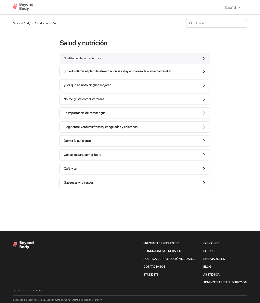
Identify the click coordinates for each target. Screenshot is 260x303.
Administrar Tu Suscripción (225, 282)
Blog (207, 266)
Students (150, 274)
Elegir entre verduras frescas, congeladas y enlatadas (134, 127)
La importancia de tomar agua (134, 113)
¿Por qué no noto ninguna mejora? (134, 85)
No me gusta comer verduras (134, 99)
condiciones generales (162, 251)
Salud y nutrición (45, 23)
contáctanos (154, 266)
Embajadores (214, 259)
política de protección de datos (169, 259)
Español (233, 8)
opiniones (211, 243)
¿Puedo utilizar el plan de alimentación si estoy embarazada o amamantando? (134, 71)
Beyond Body (21, 23)
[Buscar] (216, 23)
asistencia (211, 274)
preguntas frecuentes (161, 243)
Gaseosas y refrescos (134, 183)
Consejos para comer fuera (134, 155)
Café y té (134, 169)
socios (208, 251)
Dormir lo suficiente (134, 141)
